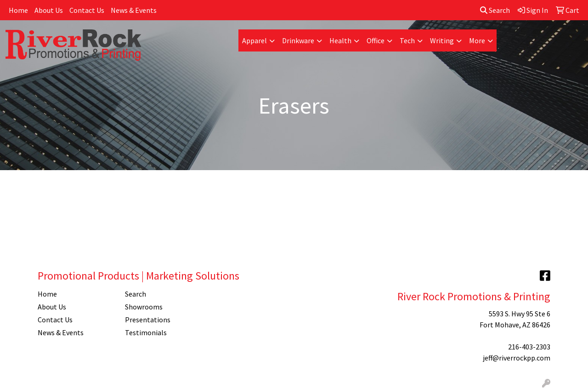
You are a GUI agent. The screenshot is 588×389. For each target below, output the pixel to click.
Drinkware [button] (298, 40)
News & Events (134, 10)
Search (495, 10)
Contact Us (86, 10)
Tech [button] (407, 40)
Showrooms (144, 306)
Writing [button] (442, 40)
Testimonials (146, 332)
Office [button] (375, 40)
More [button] (477, 40)
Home (18, 10)
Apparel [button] (254, 40)
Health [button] (340, 40)
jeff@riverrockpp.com (516, 357)
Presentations (147, 319)
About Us (48, 10)
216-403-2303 (529, 346)
